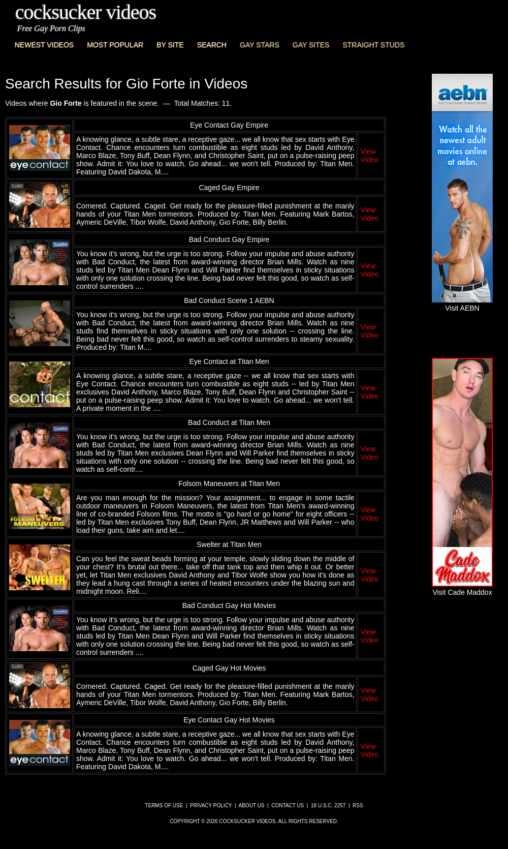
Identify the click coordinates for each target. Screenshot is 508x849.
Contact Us (287, 805)
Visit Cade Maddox (462, 588)
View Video (369, 155)
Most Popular (115, 45)
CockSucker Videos (85, 12)
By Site (169, 45)
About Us (252, 805)
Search (212, 45)
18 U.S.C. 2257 (328, 805)
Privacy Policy (211, 805)
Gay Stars (259, 45)
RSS (358, 805)
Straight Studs (374, 45)
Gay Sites (311, 45)
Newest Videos (44, 45)
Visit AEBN (462, 304)
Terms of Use (164, 805)
